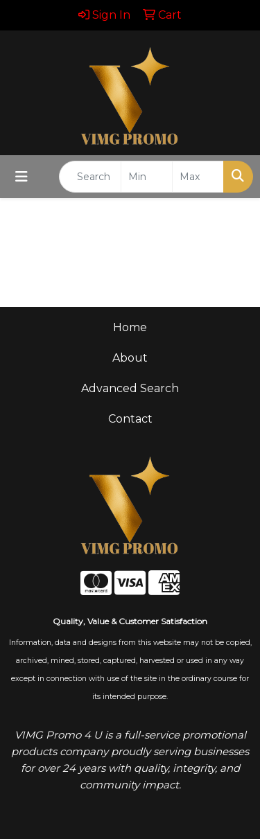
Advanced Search (130, 388)
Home (130, 327)
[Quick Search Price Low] (147, 177)
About (130, 357)
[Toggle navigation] (21, 176)
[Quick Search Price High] (198, 177)
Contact (130, 418)
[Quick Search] (90, 177)
